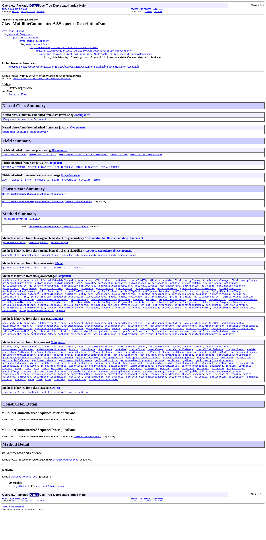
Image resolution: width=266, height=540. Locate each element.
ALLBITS (17, 184)
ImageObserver (64, 67)
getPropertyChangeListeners (214, 381)
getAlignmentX (64, 292)
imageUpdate (154, 384)
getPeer (188, 381)
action (6, 364)
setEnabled (98, 318)
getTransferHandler (186, 302)
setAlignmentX (122, 315)
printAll (185, 308)
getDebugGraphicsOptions (115, 295)
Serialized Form (18, 96)
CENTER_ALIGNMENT (39, 171)
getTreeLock (80, 384)
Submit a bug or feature (12, 534)
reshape (39, 315)
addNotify (38, 289)
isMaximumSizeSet (141, 387)
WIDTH (96, 184)
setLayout (146, 351)
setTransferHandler (197, 321)
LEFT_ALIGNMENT (63, 171)
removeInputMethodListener (196, 394)
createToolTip (138, 289)
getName (160, 381)
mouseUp (165, 391)
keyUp (18, 391)
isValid (231, 387)
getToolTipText (108, 302)
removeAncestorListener (52, 312)
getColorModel (219, 371)
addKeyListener (193, 364)
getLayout (77, 344)
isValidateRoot (96, 308)
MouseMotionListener (40, 67)
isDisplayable (228, 384)
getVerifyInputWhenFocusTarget (222, 302)
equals (6, 417)
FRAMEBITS (41, 184)
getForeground (205, 374)
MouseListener (17, 67)
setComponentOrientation (50, 400)
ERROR (28, 184)
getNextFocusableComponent (198, 298)
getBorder (215, 292)
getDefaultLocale (146, 295)
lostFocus (71, 391)
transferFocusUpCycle (103, 404)
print (173, 308)
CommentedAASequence (78, 207)
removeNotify (79, 312)
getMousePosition (97, 344)
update (60, 325)
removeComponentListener (50, 394)
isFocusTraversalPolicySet (20, 348)
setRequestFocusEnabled (143, 321)
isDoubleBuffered (123, 305)
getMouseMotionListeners (75, 381)
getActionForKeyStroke (17, 292)
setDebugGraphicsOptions (18, 318)
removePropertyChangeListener (127, 397)
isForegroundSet (95, 387)
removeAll (198, 348)
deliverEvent (11, 341)
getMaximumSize (145, 298)
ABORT (5, 184)
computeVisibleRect (99, 289)
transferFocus (77, 404)
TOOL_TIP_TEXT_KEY (14, 157)
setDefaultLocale (49, 318)
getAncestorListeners (112, 292)
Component (77, 129)
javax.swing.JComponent (34, 41)
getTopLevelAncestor (156, 302)
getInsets (71, 298)
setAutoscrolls (166, 315)
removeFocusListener (82, 394)
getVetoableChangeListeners (20, 305)
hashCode (33, 417)
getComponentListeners (246, 371)
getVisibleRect (52, 305)
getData (34, 225)
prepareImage (235, 391)
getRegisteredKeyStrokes (18, 302)
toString (59, 404)
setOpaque (92, 321)
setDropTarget (94, 400)
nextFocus (188, 391)
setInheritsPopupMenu (188, 318)
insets (116, 344)
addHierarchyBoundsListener (96, 364)
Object (56, 412)
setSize (7, 404)
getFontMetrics (170, 295)
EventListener (117, 67)
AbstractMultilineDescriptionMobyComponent (42, 80)
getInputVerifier (50, 298)
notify (46, 417)
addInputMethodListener (164, 364)
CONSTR (31, 12)
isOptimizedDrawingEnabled (228, 305)
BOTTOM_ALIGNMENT (13, 171)
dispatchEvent (235, 368)
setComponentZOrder (15, 351)
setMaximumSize (12, 321)
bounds (73, 368)
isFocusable (10, 387)
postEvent (217, 391)
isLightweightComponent (153, 305)
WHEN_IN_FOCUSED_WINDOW (146, 157)
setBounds (8, 400)
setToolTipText (172, 321)
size (48, 404)
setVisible (9, 325)
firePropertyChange (187, 289)
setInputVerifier (235, 318)
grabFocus (102, 305)
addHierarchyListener (132, 364)
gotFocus (96, 384)
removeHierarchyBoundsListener (119, 394)
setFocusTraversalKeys (122, 318)
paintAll (203, 391)
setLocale (200, 400)
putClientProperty (206, 308)
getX (82, 305)
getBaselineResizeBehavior (188, 292)
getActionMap (43, 292)
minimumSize (88, 348)
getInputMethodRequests (177, 377)
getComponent (93, 341)
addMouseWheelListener (51, 368)
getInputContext (112, 377)
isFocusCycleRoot (171, 344)
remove (173, 348)
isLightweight (118, 387)
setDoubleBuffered (75, 318)
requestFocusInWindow (242, 312)
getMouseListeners (44, 381)
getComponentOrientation (18, 374)
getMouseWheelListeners (136, 381)
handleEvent (113, 384)
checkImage (88, 368)
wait (72, 417)
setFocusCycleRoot (43, 351)
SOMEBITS (84, 184)
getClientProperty (14, 295)
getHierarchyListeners (58, 377)
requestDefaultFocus (172, 312)
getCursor (44, 374)
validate (228, 351)
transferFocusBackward (171, 351)
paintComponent (38, 249)
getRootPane (46, 302)
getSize (61, 302)
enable (167, 289)
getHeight (207, 295)
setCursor (75, 400)
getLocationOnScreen (15, 381)
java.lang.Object (12, 31)
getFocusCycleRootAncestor (92, 374)
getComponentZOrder (211, 341)
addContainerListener (52, 338)
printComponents (155, 348)
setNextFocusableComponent (66, 321)
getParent (173, 381)
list (55, 348)
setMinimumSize (35, 321)
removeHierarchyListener (159, 394)
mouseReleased (127, 262)
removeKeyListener (229, 394)
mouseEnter (119, 391)
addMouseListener (217, 364)
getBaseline (159, 292)
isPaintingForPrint (15, 308)
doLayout (28, 341)
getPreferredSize (13, 249)
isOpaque (201, 305)
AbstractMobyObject (15, 224)
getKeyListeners (206, 377)
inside (168, 384)
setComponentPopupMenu (231, 315)
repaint (138, 312)
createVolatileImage (179, 368)
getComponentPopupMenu (44, 295)
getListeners (104, 298)
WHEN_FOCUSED (119, 157)
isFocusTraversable (53, 387)
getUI (37, 275)
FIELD (23, 12)
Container (57, 333)
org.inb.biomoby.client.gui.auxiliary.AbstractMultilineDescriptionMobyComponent (96, 54)
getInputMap (10, 298)
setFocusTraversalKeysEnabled (146, 400)
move (176, 391)
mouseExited (70, 262)
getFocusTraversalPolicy (51, 344)
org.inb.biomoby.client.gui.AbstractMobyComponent (64, 48)
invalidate (130, 344)
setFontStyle (59, 249)
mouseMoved (88, 262)
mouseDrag (102, 391)
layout (45, 348)
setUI (67, 275)
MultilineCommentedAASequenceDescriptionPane (32, 198)
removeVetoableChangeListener (110, 312)
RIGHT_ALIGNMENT (87, 171)
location (56, 391)
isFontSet (75, 387)
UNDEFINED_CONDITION (42, 157)
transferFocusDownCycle (204, 351)
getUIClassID (52, 275)
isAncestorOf (149, 344)
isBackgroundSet (186, 384)
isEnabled (246, 384)
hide (140, 384)
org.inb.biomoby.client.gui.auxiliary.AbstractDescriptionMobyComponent (85, 51)
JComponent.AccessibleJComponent (24, 121)
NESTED (15, 12)
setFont (145, 318)
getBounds (230, 292)
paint (112, 308)
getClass (19, 417)
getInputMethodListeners (142, 377)
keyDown (7, 391)
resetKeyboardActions (16, 315)
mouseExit (135, 391)
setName (252, 400)
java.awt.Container (25, 38)
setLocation (218, 400)
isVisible (244, 387)
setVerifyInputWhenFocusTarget (233, 321)
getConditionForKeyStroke (79, 295)
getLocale (226, 377)
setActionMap (101, 315)
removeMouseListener (15, 397)
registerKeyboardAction (237, 308)
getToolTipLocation (82, 302)
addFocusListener (63, 364)
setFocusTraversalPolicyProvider (115, 351)
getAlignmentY (85, 292)
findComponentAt (47, 341)
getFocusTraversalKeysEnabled (160, 374)
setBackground (188, 315)
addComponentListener (35, 364)
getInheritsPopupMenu (231, 295)
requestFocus (197, 312)
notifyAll (60, 417)
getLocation (124, 298)
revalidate (53, 315)
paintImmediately (130, 308)
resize (235, 397)
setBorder (206, 315)
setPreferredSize (113, 321)
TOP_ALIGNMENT (109, 171)
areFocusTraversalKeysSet (202, 338)
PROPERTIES (69, 184)
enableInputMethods (15, 371)
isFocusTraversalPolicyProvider (232, 344)
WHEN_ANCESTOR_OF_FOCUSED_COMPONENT (83, 157)
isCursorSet (208, 384)
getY (90, 305)
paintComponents (110, 348)
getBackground (182, 371)
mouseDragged (30, 262)
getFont (188, 374)
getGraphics (191, 295)
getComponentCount (162, 341)
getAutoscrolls (139, 292)
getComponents (186, 341)
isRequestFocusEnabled (69, 308)
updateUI (79, 275)
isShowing (216, 387)
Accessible (133, 67)
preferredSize (132, 348)
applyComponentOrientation (164, 338)
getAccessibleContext (16, 275)
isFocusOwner (29, 387)
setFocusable (114, 400)
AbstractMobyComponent (51, 513)
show (31, 404)
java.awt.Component (20, 34)
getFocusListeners (125, 374)
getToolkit (62, 384)
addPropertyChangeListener (87, 338)
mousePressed (106, 262)
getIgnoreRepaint (87, 377)
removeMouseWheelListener (88, 397)
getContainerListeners (242, 341)
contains (120, 289)
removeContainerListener (223, 348)
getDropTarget (63, 374)
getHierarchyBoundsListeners (21, 377)
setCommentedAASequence (44, 233)
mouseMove (151, 391)
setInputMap (214, 318)
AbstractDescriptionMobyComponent (108, 257)
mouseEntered (50, 262)
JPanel (59, 270)
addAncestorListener (15, 289)
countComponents (232, 338)
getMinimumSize (167, 298)
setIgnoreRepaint (180, 400)
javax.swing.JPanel (37, 44)
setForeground (162, 318)
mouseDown (87, 391)
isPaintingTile (41, 308)
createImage (137, 368)
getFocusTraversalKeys (17, 344)
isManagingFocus (182, 305)
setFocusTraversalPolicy (74, 351)
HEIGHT (55, 184)
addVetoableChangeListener (66, 289)
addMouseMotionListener (18, 368)
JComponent (82, 116)
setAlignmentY (144, 315)
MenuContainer (83, 67)
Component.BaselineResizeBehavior (25, 134)
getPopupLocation (230, 298)
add (4, 338)
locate (73, 348)
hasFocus (129, 384)
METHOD (40, 12)
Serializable (101, 67)
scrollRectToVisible (76, 315)
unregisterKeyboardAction (37, 325)
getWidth (70, 305)
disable (155, 289)
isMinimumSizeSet (167, 387)
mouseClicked (11, 262)
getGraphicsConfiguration (234, 374)
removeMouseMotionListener (50, 397)
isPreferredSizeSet (194, 387)
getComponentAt (115, 341)
